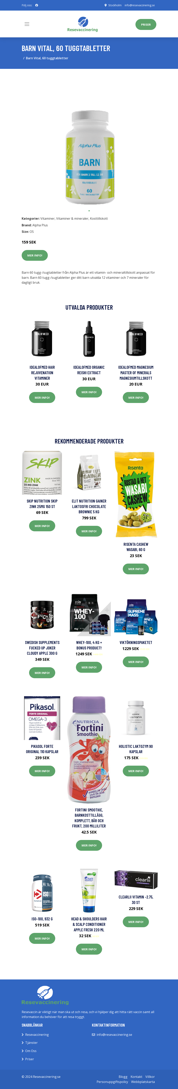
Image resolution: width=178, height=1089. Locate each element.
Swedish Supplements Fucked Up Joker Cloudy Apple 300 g (42, 648)
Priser (146, 24)
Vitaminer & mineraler (72, 218)
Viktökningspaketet (136, 642)
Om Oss (30, 1051)
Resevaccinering (37, 1034)
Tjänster (31, 1042)
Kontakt (136, 1077)
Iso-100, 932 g (42, 918)
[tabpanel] (89, 139)
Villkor (150, 1077)
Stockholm (114, 5)
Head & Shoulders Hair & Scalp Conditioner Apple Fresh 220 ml (89, 924)
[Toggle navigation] (27, 24)
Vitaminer (47, 218)
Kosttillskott (99, 218)
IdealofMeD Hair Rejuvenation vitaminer (42, 372)
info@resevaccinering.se (139, 5)
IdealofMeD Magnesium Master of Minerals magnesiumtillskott (135, 372)
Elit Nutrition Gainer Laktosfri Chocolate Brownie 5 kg (89, 506)
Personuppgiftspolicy (112, 1082)
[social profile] (37, 5)
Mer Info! (34, 255)
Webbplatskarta (143, 1082)
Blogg (123, 1077)
